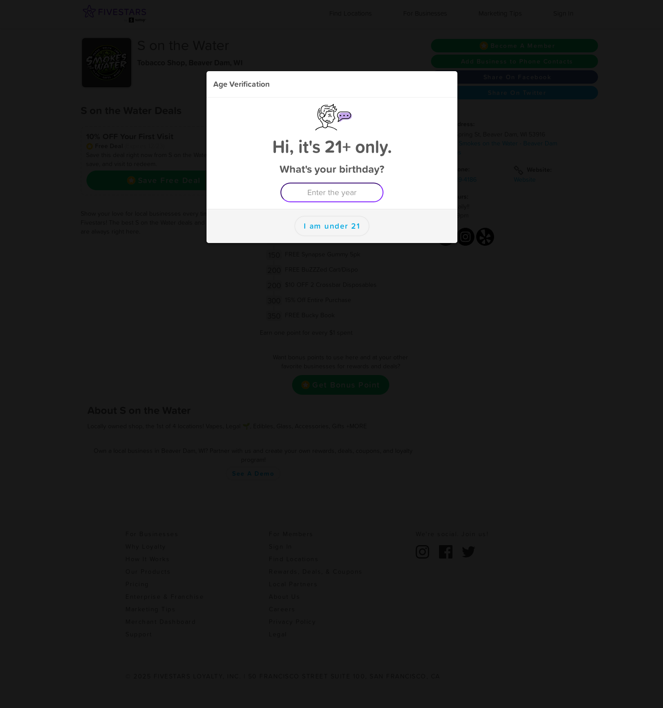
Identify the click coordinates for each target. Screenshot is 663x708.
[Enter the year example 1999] (331, 192)
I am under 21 (332, 226)
